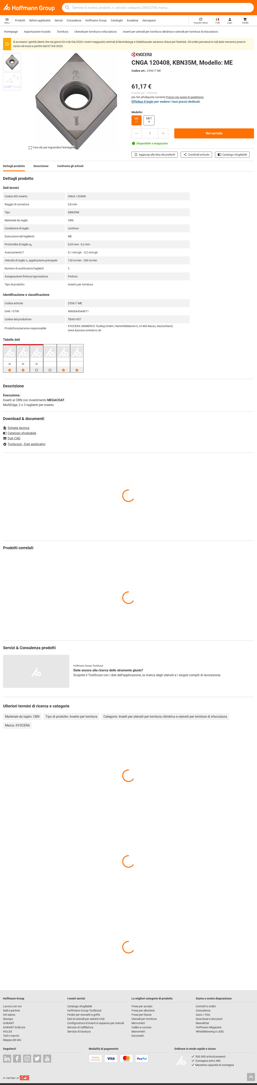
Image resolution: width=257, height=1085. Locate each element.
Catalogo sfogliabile (232, 154)
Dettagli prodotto (14, 166)
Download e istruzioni (209, 1019)
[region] (15, 103)
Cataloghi (117, 20)
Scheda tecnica (16, 428)
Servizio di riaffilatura (80, 1027)
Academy (132, 20)
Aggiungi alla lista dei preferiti (154, 154)
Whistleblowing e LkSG (210, 1031)
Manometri (138, 1031)
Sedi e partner (11, 1010)
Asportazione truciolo (37, 31)
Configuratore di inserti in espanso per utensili (95, 1023)
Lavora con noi (12, 1006)
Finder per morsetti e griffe (83, 1014)
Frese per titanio (142, 1014)
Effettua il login (142, 102)
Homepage (11, 31)
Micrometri (138, 1023)
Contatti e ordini (206, 1006)
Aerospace (149, 20)
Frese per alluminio (143, 1010)
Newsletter (202, 1023)
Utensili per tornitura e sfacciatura (95, 31)
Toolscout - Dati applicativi (24, 444)
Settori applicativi (40, 20)
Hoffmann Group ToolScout (84, 1010)
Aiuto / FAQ (203, 1014)
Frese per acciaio (142, 1006)
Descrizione (41, 166)
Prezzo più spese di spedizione (185, 97)
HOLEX (7, 1031)
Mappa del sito (12, 1040)
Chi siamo (9, 1014)
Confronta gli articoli (70, 166)
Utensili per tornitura (144, 1019)
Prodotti (20, 20)
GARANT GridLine (14, 1027)
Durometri (138, 1035)
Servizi (59, 20)
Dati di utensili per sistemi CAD (86, 1019)
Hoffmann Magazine (208, 1027)
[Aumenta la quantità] (163, 133)
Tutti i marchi (11, 1035)
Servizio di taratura (79, 1031)
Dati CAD (11, 438)
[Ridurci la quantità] (137, 133)
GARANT (8, 1023)
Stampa (8, 1019)
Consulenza (74, 20)
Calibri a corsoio (141, 1027)
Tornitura (62, 31)
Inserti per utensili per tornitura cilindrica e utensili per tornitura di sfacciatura (170, 31)
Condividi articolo (196, 154)
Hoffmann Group (96, 20)
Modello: (137, 112)
